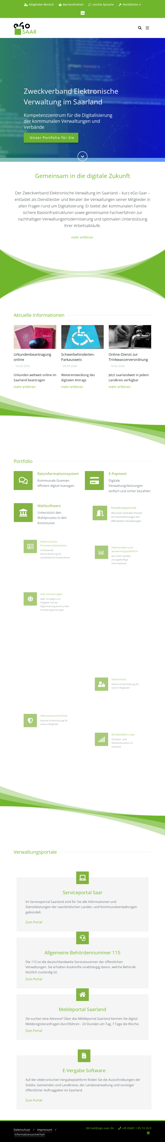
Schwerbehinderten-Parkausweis (78, 357)
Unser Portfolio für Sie (51, 140)
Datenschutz (22, 1130)
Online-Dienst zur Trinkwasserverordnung (128, 357)
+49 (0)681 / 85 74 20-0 (134, 1128)
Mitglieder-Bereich (39, 4)
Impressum (44, 1130)
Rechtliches (130, 4)
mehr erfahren (82, 237)
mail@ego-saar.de (100, 1128)
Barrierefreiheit (71, 4)
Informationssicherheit (29, 1134)
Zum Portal (34, 922)
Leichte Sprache (101, 4)
